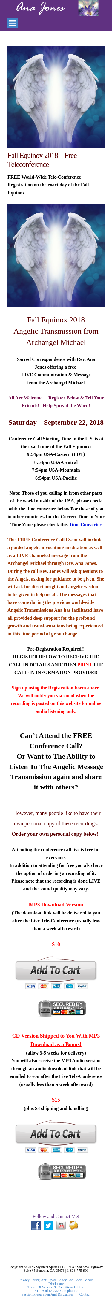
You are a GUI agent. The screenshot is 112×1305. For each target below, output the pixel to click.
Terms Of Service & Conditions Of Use (56, 1287)
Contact (84, 1294)
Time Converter (85, 524)
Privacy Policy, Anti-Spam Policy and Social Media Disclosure (56, 1281)
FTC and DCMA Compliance (55, 1291)
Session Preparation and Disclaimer (47, 1294)
